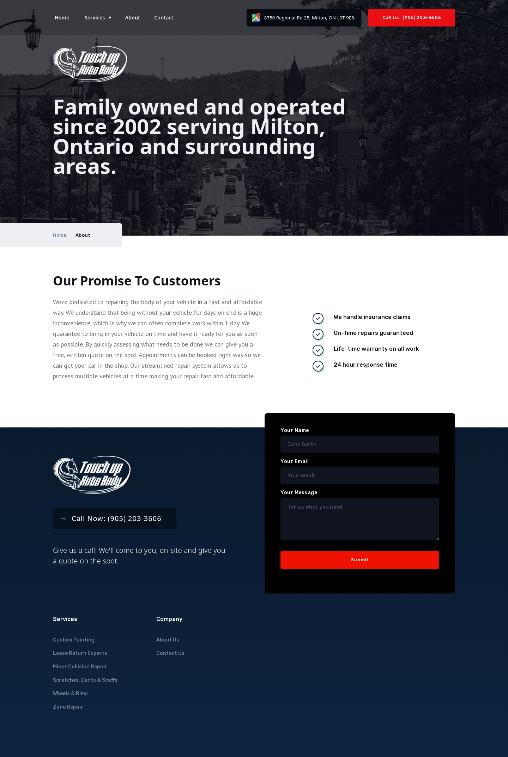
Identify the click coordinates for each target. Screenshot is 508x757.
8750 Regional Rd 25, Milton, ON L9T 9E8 (309, 17)
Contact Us (170, 653)
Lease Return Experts (80, 653)
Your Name (294, 430)
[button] (98, 17)
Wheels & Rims (70, 694)
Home (62, 17)
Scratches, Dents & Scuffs (85, 680)
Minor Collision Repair (80, 667)
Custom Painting (74, 640)
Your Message (298, 493)
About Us (167, 640)
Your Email (294, 462)
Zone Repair (68, 707)
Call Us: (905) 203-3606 (411, 17)
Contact (164, 17)
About (132, 17)
